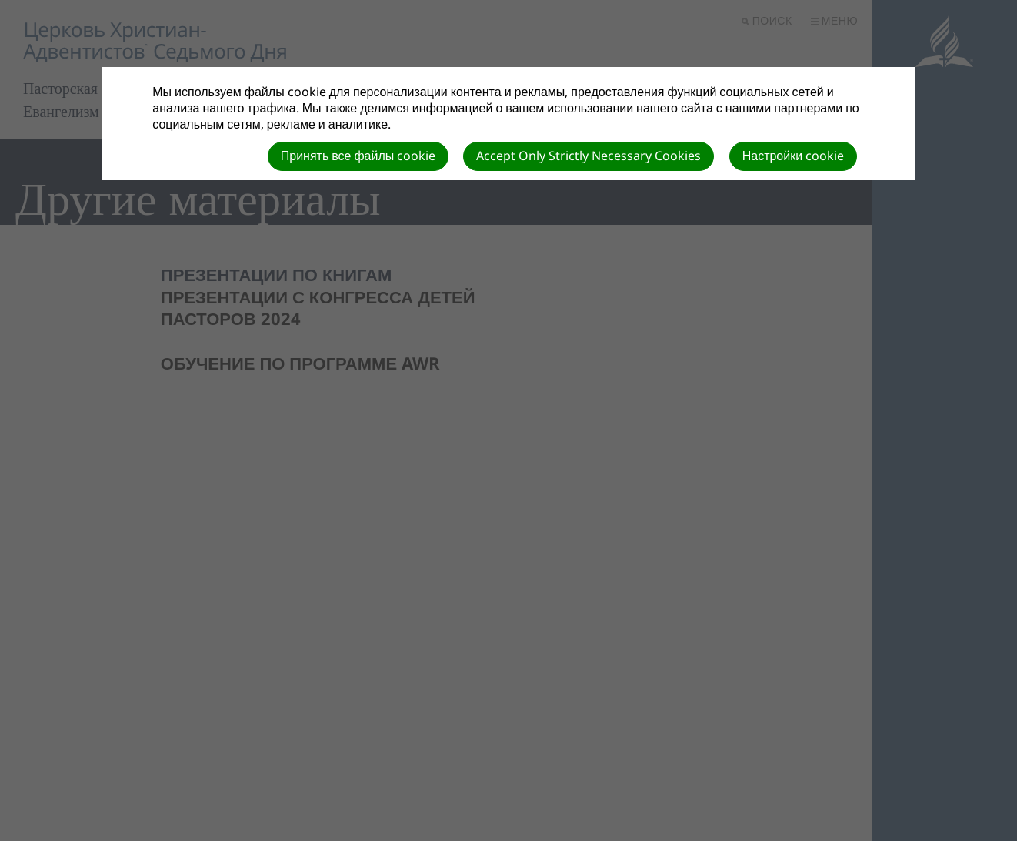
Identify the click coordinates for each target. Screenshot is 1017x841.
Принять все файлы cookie (358, 155)
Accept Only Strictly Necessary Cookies (588, 155)
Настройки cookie (793, 155)
